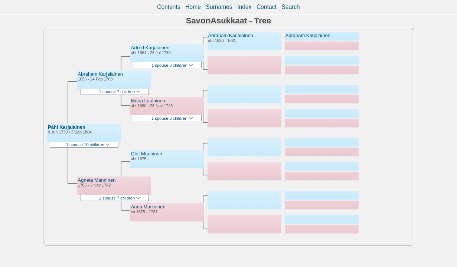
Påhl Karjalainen (66, 127)
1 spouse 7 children (120, 91)
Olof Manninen (147, 153)
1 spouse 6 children (172, 65)
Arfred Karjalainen (150, 47)
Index (244, 7)
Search (290, 7)
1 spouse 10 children (88, 144)
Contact (267, 7)
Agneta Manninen (97, 180)
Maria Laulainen (148, 100)
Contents (168, 7)
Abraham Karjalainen (100, 74)
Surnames (219, 7)
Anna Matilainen (148, 207)
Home (193, 7)
